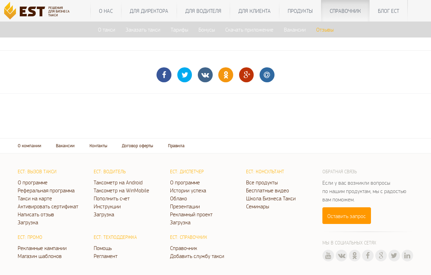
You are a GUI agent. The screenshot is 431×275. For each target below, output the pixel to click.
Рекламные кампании (42, 247)
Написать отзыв (36, 214)
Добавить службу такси (197, 255)
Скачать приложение (249, 29)
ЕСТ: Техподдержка (115, 237)
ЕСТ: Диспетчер (187, 171)
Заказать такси (143, 29)
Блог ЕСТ (388, 10)
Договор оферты (137, 146)
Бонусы (206, 29)
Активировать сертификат (48, 206)
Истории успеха (188, 190)
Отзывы (324, 29)
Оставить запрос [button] (346, 215)
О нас (106, 10)
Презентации (185, 206)
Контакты (98, 146)
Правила (176, 146)
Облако (178, 198)
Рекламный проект (191, 214)
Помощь (103, 247)
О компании (29, 146)
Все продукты (262, 182)
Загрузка (28, 222)
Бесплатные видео (267, 190)
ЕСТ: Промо (30, 237)
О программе (33, 182)
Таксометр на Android (118, 182)
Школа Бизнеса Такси (271, 198)
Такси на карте (35, 198)
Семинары (257, 206)
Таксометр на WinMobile (121, 190)
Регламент (106, 255)
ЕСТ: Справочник (188, 237)
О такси (106, 29)
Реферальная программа (46, 190)
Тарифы (179, 29)
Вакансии (295, 29)
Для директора (149, 10)
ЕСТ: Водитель (110, 171)
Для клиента (254, 10)
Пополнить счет (112, 198)
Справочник (345, 10)
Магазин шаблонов (40, 255)
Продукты (300, 10)
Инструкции (107, 206)
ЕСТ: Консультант (265, 171)
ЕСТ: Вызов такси (37, 171)
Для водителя (203, 10)
